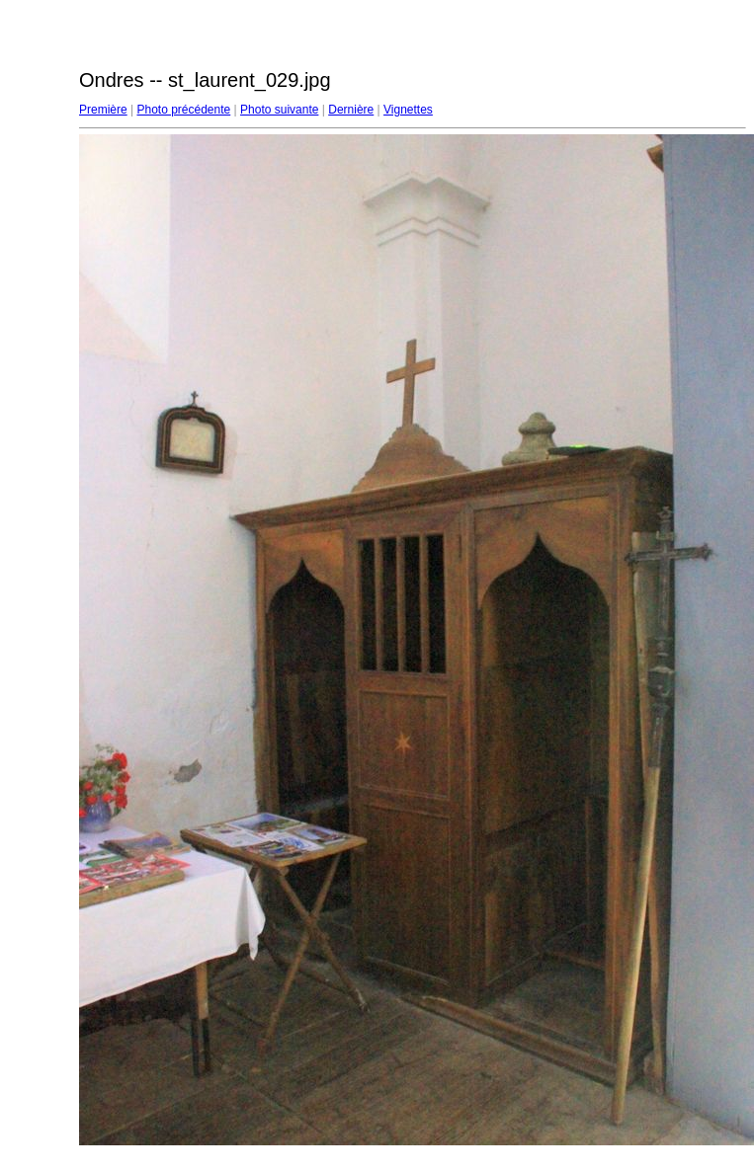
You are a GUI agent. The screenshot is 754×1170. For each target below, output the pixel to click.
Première (103, 110)
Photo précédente (183, 110)
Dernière (351, 110)
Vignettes (408, 110)
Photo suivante (279, 110)
